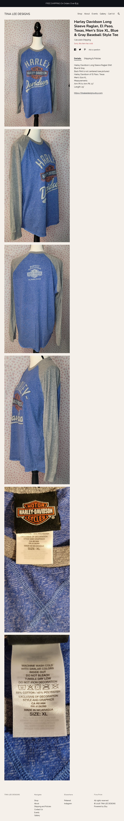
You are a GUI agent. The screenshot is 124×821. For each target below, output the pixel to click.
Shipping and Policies (42, 806)
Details (78, 58)
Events (95, 14)
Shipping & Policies (92, 58)
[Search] (119, 14)
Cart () (111, 14)
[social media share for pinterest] (85, 50)
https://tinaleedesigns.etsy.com (88, 93)
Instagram (68, 804)
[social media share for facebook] (75, 50)
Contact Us (38, 809)
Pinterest (67, 800)
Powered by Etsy (100, 806)
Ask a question (94, 50)
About (87, 14)
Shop (80, 14)
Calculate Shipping (82, 40)
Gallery (103, 14)
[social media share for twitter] (80, 50)
